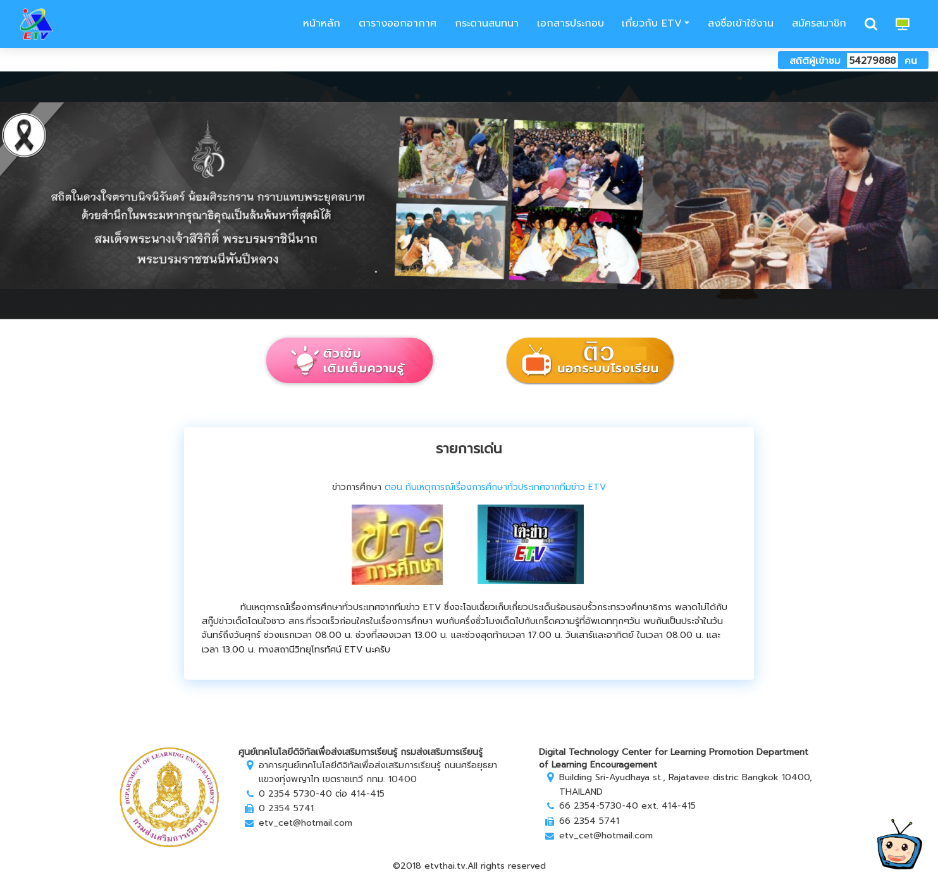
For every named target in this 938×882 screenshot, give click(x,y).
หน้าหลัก (319, 23)
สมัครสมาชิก (819, 23)
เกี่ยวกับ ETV (652, 23)
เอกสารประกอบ (570, 23)
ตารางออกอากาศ (397, 23)
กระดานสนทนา (487, 23)
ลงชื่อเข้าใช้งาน (741, 23)
